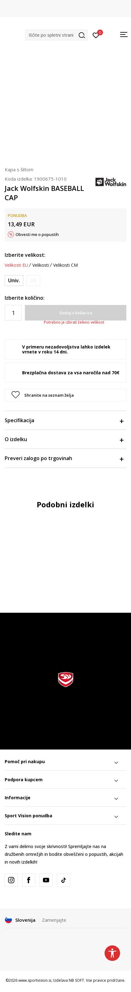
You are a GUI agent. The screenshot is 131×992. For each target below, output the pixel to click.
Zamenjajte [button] (54, 920)
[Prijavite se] (96, 34)
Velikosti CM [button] (65, 265)
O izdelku (64, 439)
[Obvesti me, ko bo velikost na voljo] (33, 280)
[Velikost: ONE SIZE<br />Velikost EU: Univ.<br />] (14, 280)
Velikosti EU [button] (16, 265)
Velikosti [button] (40, 265)
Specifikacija (64, 420)
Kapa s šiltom (19, 169)
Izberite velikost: (25, 255)
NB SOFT (76, 980)
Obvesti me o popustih (37, 234)
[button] (56, 35)
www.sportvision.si (34, 980)
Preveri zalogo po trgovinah (64, 458)
